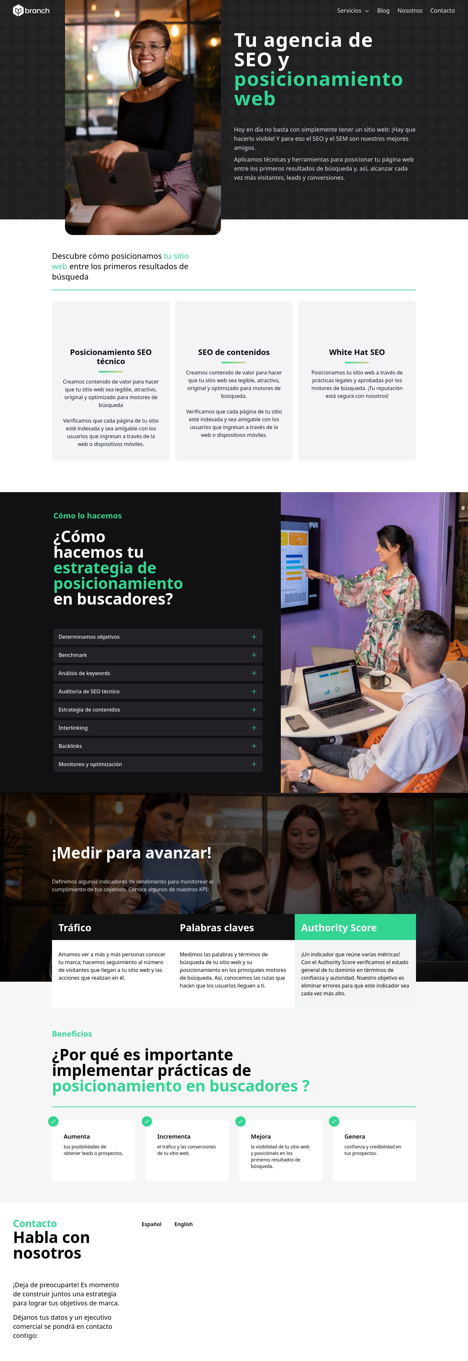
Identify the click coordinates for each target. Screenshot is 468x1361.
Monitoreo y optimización (157, 764)
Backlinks (157, 746)
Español (152, 1224)
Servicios (353, 10)
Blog (383, 10)
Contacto (442, 10)
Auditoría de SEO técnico (157, 691)
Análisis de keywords (157, 673)
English (184, 1224)
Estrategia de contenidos (157, 709)
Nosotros (409, 10)
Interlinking (157, 727)
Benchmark (157, 655)
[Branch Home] (31, 10)
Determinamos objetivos (157, 636)
